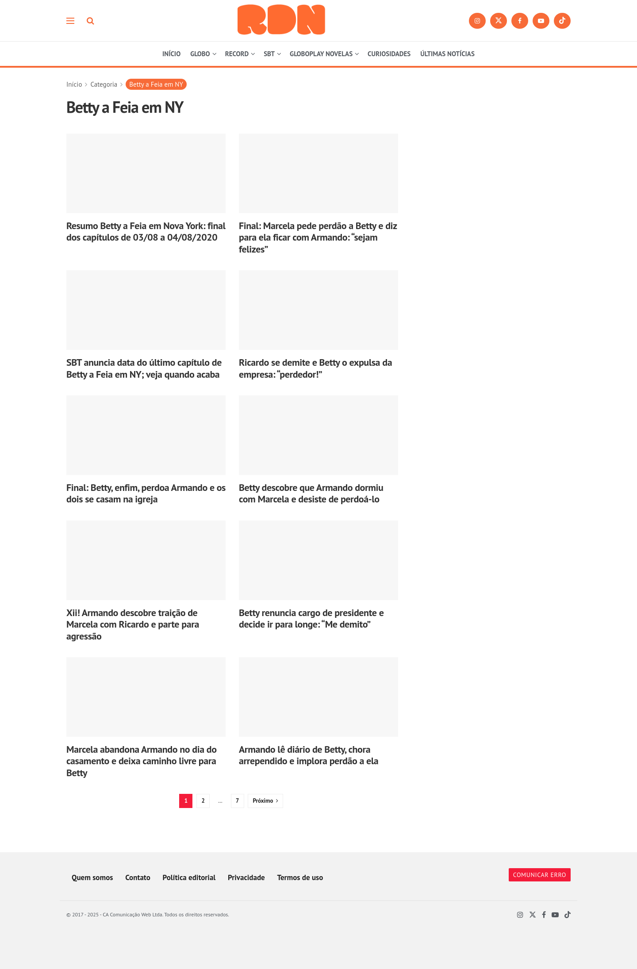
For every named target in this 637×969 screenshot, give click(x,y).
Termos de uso (300, 877)
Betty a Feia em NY (156, 84)
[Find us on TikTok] (562, 21)
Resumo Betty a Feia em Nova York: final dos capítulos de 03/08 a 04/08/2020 (145, 231)
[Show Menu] (70, 21)
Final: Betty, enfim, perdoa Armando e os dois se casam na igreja (146, 493)
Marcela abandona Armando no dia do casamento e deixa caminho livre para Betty (141, 761)
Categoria (103, 84)
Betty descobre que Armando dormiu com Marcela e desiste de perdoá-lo (311, 493)
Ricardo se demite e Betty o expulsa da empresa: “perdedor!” (315, 368)
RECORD (237, 54)
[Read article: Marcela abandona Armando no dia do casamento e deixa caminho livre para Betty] (146, 697)
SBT (269, 54)
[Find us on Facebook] (519, 21)
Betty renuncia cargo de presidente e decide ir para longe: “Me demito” (311, 618)
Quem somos (92, 877)
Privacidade (246, 877)
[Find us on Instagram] (477, 21)
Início (74, 84)
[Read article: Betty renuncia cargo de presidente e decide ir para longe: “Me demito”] (318, 560)
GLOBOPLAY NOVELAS (321, 54)
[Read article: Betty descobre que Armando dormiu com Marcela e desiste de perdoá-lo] (318, 435)
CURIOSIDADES (389, 54)
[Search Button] (90, 21)
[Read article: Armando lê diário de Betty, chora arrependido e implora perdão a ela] (318, 697)
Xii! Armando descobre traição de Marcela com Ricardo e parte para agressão (132, 624)
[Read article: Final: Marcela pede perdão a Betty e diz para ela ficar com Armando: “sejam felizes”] (318, 173)
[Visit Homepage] (282, 20)
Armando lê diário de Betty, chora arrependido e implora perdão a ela (308, 755)
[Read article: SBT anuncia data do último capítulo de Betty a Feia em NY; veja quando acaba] (146, 310)
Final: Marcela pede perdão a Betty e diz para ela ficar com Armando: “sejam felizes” (318, 237)
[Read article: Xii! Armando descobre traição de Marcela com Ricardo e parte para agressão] (146, 560)
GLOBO (200, 54)
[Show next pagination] (265, 801)
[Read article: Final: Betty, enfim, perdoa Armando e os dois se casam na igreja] (146, 435)
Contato (137, 877)
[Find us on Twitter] (498, 21)
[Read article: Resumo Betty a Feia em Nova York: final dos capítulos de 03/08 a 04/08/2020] (146, 173)
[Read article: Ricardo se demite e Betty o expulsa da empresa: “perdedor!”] (318, 310)
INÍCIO (171, 54)
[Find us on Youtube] (541, 21)
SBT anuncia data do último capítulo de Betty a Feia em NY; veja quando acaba (144, 368)
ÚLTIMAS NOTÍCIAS (447, 54)
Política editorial (189, 877)
